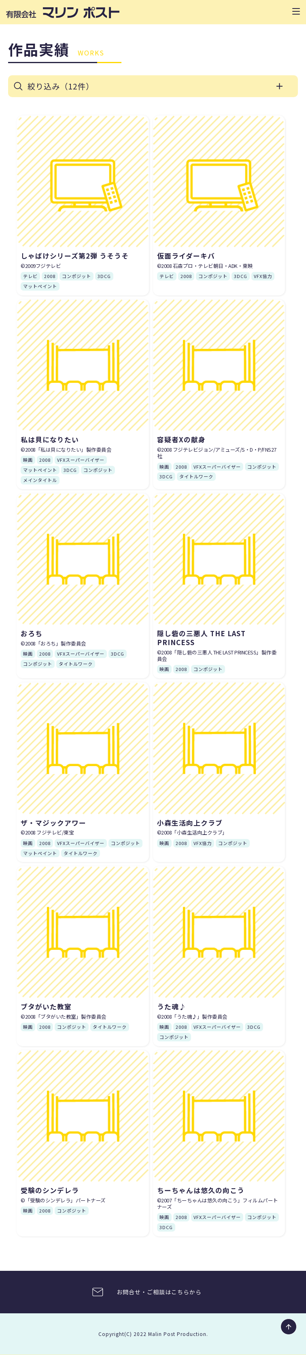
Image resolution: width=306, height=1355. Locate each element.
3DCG (104, 276)
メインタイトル (40, 480)
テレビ (30, 276)
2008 (49, 276)
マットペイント (40, 286)
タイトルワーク (196, 477)
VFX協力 (263, 276)
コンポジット (76, 276)
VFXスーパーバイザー (80, 460)
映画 (28, 460)
